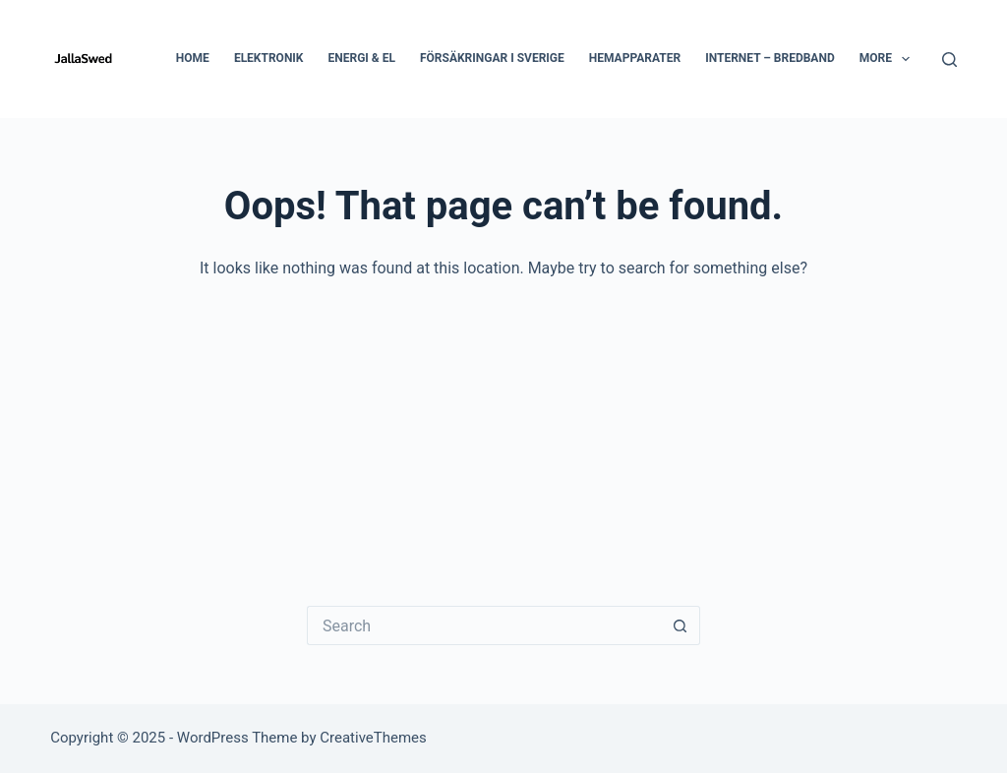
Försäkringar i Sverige (492, 58)
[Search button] (680, 625)
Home (192, 58)
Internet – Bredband (770, 58)
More (888, 59)
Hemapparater (635, 58)
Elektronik (269, 58)
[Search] (949, 59)
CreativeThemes (373, 737)
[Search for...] (484, 625)
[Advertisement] (503, 428)
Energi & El (361, 58)
